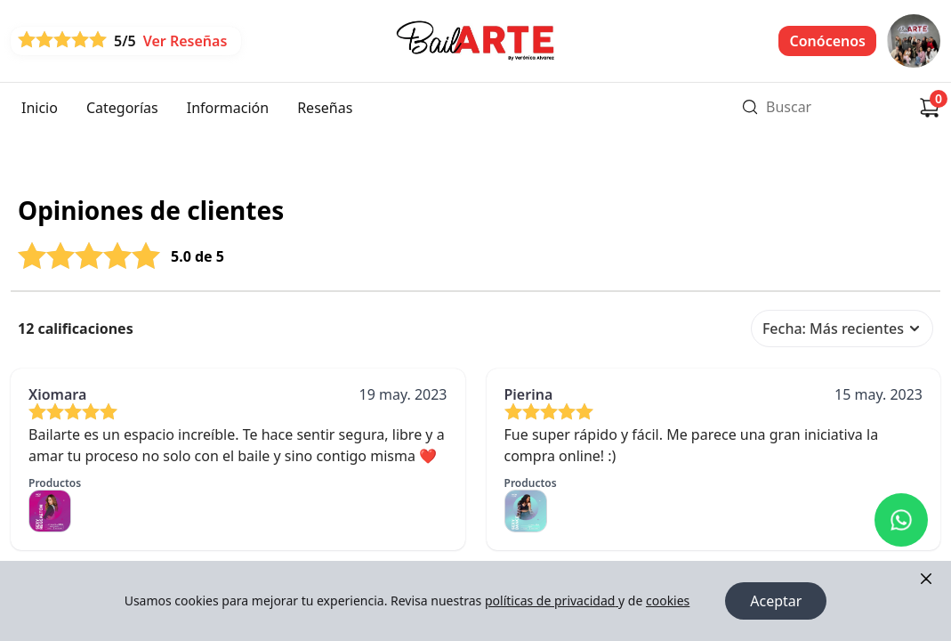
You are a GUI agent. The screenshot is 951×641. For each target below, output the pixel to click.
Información (228, 108)
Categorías (122, 108)
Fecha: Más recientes (842, 328)
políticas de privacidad (551, 600)
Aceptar (776, 601)
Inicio (39, 108)
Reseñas (324, 108)
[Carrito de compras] (929, 108)
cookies (667, 600)
